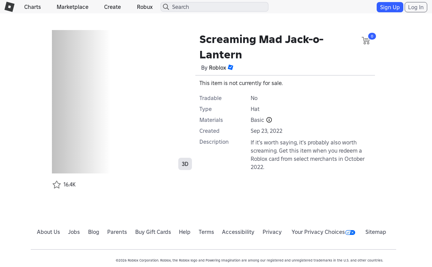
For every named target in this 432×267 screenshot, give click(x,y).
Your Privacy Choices (323, 231)
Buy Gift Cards (153, 231)
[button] (230, 67)
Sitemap (375, 231)
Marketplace (72, 6)
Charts (32, 6)
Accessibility (238, 231)
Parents (117, 231)
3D (185, 163)
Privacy (272, 231)
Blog (93, 231)
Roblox (217, 67)
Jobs (74, 231)
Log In (416, 7)
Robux (145, 6)
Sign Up (390, 7)
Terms (206, 231)
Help (185, 231)
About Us (48, 231)
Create (112, 6)
